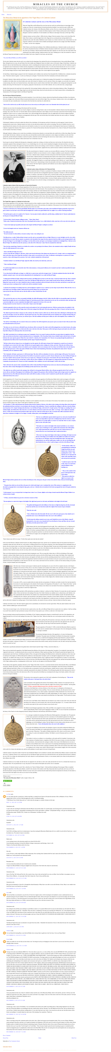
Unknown (8, 930)
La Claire (8, 794)
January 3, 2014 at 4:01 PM (15, 926)
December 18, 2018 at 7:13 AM (16, 1031)
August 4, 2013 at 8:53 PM (14, 857)
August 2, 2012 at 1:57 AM (14, 824)
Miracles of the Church (55, 4)
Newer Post (5, 1038)
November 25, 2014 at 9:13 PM (16, 935)
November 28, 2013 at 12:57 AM (16, 878)
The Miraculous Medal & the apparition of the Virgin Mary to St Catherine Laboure (29, 18)
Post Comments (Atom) (14, 1041)
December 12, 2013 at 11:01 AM (16, 916)
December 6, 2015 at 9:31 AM (15, 1000)
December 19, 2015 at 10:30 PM (16, 1014)
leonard (8, 939)
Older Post (74, 1038)
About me (9, 14)
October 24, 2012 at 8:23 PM (15, 835)
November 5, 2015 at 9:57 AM (15, 986)
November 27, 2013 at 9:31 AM (16, 868)
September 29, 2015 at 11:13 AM (16, 945)
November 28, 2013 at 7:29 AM (16, 888)
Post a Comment (6, 1035)
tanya (7, 892)
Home (3, 14)
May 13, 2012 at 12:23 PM (14, 802)
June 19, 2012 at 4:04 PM (14, 816)
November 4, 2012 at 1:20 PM (15, 847)
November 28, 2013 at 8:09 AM (16, 902)
